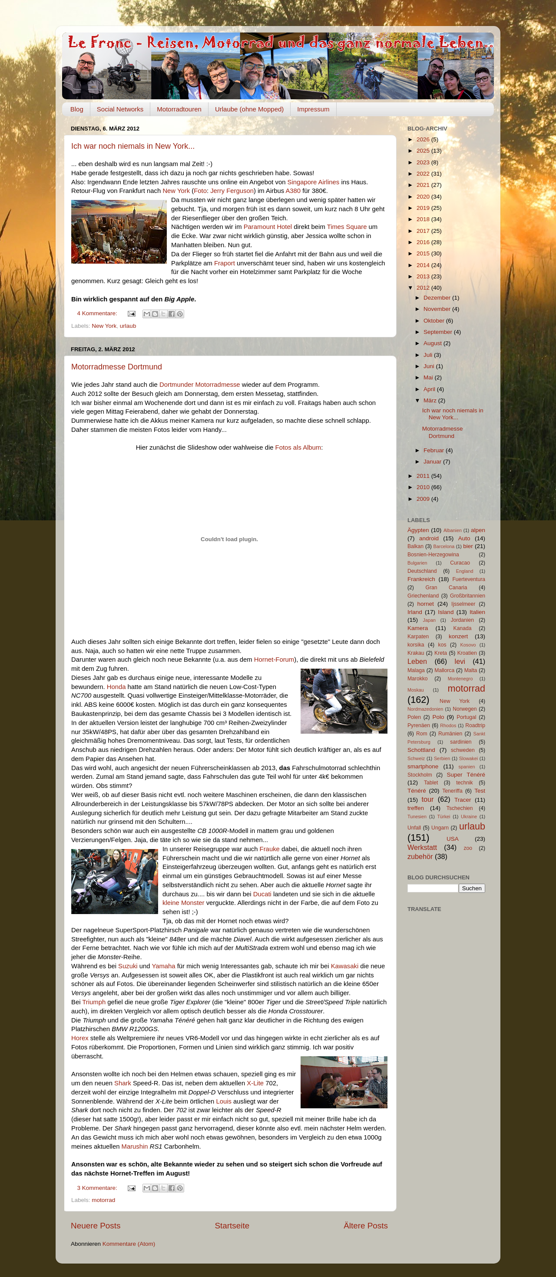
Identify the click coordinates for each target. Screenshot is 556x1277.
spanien (467, 766)
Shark (122, 1083)
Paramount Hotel (268, 226)
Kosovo (468, 644)
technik (464, 783)
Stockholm (419, 775)
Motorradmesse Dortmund (116, 367)
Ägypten (418, 530)
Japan (429, 620)
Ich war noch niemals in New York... (133, 146)
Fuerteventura (468, 579)
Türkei (443, 816)
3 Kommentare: (98, 1188)
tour (428, 799)
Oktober (435, 320)
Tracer (462, 800)
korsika (415, 645)
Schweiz (416, 758)
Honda (116, 686)
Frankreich (421, 579)
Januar (433, 461)
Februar (435, 450)
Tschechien (460, 808)
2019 (424, 208)
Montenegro (460, 678)
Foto (200, 190)
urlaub (128, 326)
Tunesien (417, 816)
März (431, 400)
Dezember (438, 297)
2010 (424, 487)
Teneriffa (452, 791)
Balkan (415, 546)
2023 (424, 162)
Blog (76, 109)
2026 (424, 139)
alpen (478, 530)
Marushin (135, 1146)
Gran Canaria (446, 588)
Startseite (232, 1225)
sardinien (460, 742)
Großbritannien (467, 596)
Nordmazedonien (425, 709)
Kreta (440, 653)
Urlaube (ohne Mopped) (249, 109)
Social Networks (120, 109)
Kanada (462, 628)
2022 (424, 173)
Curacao (460, 563)
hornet (425, 604)
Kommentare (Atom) (129, 1244)
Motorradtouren (179, 109)
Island (445, 612)
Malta (470, 670)
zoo (467, 848)
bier (468, 546)
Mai (429, 377)
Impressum (313, 109)
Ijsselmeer (463, 604)
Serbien (442, 758)
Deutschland (422, 571)
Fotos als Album (298, 447)
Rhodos (448, 725)
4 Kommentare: (98, 313)
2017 (424, 231)
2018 (424, 219)
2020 (424, 196)
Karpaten (418, 637)
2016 (424, 242)
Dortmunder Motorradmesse (199, 384)
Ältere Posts (366, 1225)
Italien (477, 612)
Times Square (347, 226)
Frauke (270, 849)
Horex (80, 1038)
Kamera (417, 628)
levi (460, 661)
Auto (464, 538)
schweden (463, 750)
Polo (438, 717)
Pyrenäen (418, 725)
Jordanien (462, 620)
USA (453, 839)
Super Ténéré (466, 774)
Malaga (416, 670)
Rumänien (450, 734)
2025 (424, 150)
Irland (414, 612)
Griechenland (423, 596)
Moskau (415, 689)
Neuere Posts (95, 1225)
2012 (424, 287)
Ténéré (416, 790)
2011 (424, 476)
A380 (293, 190)
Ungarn (440, 828)
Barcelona (444, 546)
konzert (458, 636)
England (464, 571)
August (433, 343)
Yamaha (163, 966)
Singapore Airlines (314, 182)
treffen (415, 808)
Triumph (94, 1002)
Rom (421, 734)
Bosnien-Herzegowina (433, 555)
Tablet (431, 783)
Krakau (415, 653)
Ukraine (469, 816)
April (430, 389)
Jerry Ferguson (232, 190)
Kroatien (467, 653)
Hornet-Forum (274, 659)
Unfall (414, 828)
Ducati (262, 894)
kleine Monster (183, 902)
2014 (424, 265)
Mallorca (444, 670)
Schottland (421, 750)
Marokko (417, 679)
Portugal (466, 717)
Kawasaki (345, 966)
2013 (424, 276)
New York (176, 190)
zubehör (420, 856)
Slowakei (468, 758)
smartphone (422, 766)
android (429, 538)
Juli (429, 355)
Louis (224, 1101)
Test (479, 790)
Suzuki (128, 966)
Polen (414, 717)
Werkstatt (422, 847)
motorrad (103, 1200)
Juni (430, 366)
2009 (424, 499)
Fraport (224, 263)
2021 (424, 185)
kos (442, 645)
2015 (424, 253)
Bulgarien (417, 562)
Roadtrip (475, 725)
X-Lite (255, 1083)
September (439, 332)
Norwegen (465, 709)
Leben (417, 661)
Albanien (452, 530)
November (438, 309)
